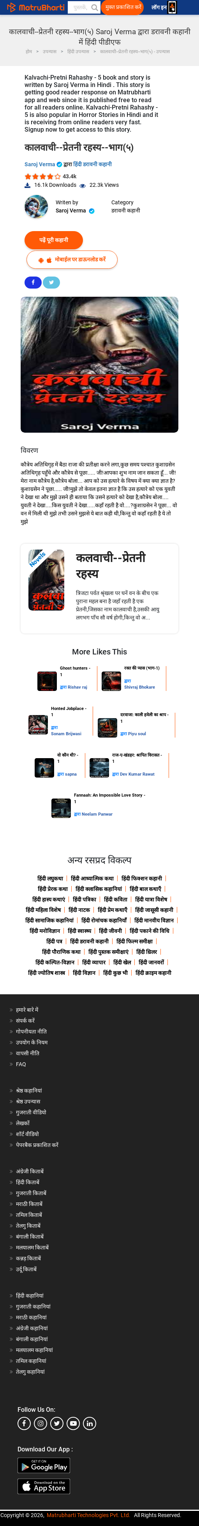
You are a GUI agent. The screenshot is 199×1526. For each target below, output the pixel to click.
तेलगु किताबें (28, 1226)
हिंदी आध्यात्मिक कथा (92, 878)
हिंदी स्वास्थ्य (79, 931)
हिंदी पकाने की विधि (149, 931)
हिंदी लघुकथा (50, 878)
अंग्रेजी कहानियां (32, 1328)
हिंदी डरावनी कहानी (92, 164)
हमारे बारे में (27, 1010)
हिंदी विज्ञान (84, 973)
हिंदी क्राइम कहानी (153, 973)
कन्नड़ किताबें (28, 1258)
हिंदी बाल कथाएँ (145, 889)
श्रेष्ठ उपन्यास (28, 1101)
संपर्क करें (25, 1021)
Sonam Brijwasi (66, 733)
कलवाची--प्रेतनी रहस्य (110, 566)
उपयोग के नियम (32, 1042)
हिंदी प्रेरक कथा (53, 889)
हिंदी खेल (122, 962)
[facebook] (24, 1423)
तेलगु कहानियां (30, 1372)
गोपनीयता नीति (31, 1031)
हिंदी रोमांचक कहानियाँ (104, 920)
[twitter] (56, 1423)
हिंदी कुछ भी (115, 973)
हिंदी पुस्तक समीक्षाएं (108, 952)
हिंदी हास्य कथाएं (48, 899)
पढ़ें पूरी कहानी (53, 240)
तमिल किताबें (29, 1215)
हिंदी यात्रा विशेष (151, 899)
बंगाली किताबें (30, 1237)
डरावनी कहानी (125, 210)
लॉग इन (159, 7)
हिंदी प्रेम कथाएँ (112, 910)
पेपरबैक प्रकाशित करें (37, 1145)
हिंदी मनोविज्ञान (45, 931)
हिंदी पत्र (54, 941)
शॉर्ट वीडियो (27, 1134)
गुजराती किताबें (31, 1193)
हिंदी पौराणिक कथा (61, 952)
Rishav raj (77, 687)
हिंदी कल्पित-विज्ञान (54, 962)
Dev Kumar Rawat (137, 774)
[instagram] (40, 1423)
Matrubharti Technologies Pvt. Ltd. (88, 1515)
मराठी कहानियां (31, 1317)
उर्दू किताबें (26, 1269)
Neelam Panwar (97, 814)
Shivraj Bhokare (139, 687)
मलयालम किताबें (32, 1247)
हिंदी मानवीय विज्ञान (154, 920)
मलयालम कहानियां (34, 1350)
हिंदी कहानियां (30, 1296)
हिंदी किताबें (27, 1182)
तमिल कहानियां (31, 1361)
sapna (71, 774)
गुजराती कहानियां (33, 1306)
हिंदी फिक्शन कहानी (142, 878)
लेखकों (23, 1123)
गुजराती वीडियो (31, 1112)
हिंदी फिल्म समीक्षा (134, 941)
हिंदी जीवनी (110, 931)
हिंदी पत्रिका (84, 899)
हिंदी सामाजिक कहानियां (49, 920)
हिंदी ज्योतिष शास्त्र (46, 973)
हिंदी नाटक (79, 910)
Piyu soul (137, 733)
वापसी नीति (27, 1053)
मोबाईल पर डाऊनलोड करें (72, 259)
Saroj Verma (44, 164)
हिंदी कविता (115, 899)
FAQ (21, 1064)
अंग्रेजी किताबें (30, 1171)
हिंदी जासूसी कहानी (154, 910)
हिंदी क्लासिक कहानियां (99, 889)
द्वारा (64, 687)
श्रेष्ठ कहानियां (29, 1091)
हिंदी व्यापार (94, 962)
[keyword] (84, 7)
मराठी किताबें (29, 1204)
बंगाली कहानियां (32, 1339)
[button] (94, 7)
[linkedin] (89, 1423)
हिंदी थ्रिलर (146, 952)
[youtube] (73, 1423)
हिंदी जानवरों (151, 962)
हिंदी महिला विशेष (43, 910)
